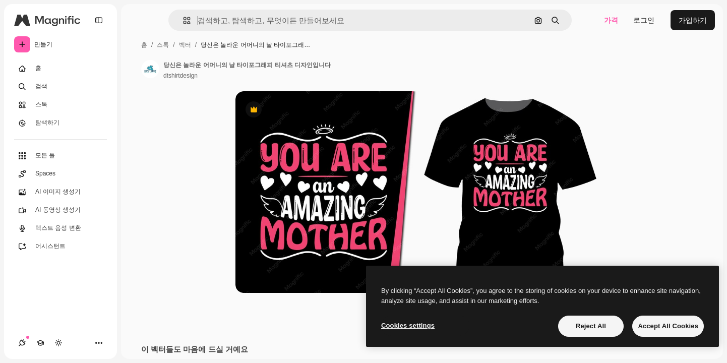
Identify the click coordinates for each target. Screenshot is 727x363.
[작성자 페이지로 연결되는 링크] (150, 69)
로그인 (643, 20)
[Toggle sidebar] (99, 20)
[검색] (60, 87)
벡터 (185, 44)
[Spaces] (60, 174)
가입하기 (693, 20)
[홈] (60, 68)
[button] (183, 20)
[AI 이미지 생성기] (60, 192)
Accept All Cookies (668, 326)
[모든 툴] (60, 156)
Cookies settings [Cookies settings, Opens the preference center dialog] (408, 325)
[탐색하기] (60, 123)
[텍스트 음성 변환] (60, 228)
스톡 (163, 44)
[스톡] (60, 105)
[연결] (22, 343)
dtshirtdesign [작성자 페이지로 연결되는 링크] (180, 75)
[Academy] (40, 343)
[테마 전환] (58, 343)
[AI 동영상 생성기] (60, 210)
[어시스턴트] (60, 246)
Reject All (591, 326)
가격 (611, 20)
